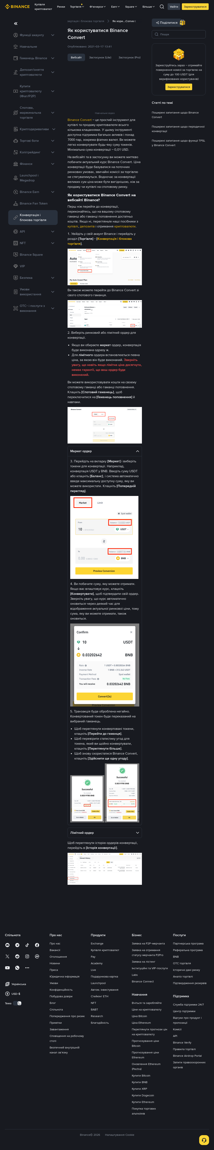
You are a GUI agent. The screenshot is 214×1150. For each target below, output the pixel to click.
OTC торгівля (182, 963)
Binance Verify (182, 1042)
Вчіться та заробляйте (147, 1003)
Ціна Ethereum (141, 1023)
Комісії (177, 1029)
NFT (93, 1003)
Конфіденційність (61, 989)
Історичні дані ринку (186, 970)
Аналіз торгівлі (183, 976)
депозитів (87, 226)
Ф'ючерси (98, 6)
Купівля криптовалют (43, 6)
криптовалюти (125, 226)
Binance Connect (143, 981)
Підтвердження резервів (190, 983)
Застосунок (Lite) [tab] (100, 57)
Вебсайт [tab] (76, 57)
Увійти (174, 6)
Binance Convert (80, 120)
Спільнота (56, 1009)
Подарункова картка (104, 976)
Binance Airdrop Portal (187, 1056)
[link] (33, 35)
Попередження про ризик (67, 1016)
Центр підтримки (184, 1011)
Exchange (97, 943)
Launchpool (98, 983)
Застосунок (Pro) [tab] (129, 57)
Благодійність (100, 1023)
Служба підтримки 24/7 (188, 1004)
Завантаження (59, 1029)
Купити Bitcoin (141, 1075)
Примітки (56, 1023)
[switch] (17, 1003)
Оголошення (58, 956)
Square (131, 6)
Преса (54, 970)
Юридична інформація (65, 976)
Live (93, 970)
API (175, 1036)
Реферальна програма (188, 950)
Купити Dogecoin (143, 1095)
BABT (94, 1009)
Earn (115, 6)
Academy (97, 963)
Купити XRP (139, 1089)
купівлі (73, 226)
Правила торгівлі (184, 1049)
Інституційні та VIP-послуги (150, 968)
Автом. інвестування (104, 989)
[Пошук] (181, 34)
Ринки (61, 6)
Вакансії (55, 950)
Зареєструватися (195, 6)
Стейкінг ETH (99, 996)
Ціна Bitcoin (139, 1016)
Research (97, 1016)
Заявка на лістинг (143, 961)
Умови (54, 983)
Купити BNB (139, 1082)
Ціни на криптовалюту (146, 1009)
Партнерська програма (188, 943)
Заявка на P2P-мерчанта (148, 943)
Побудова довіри (61, 996)
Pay (93, 956)
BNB (176, 956)
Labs (135, 975)
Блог (53, 1003)
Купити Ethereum (143, 1102)
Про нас (55, 943)
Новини (55, 963)
